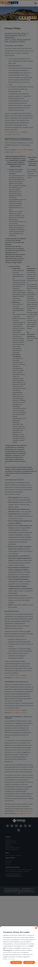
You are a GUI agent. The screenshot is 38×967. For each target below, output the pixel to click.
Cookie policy (11, 959)
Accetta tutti (29, 962)
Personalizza (16, 962)
